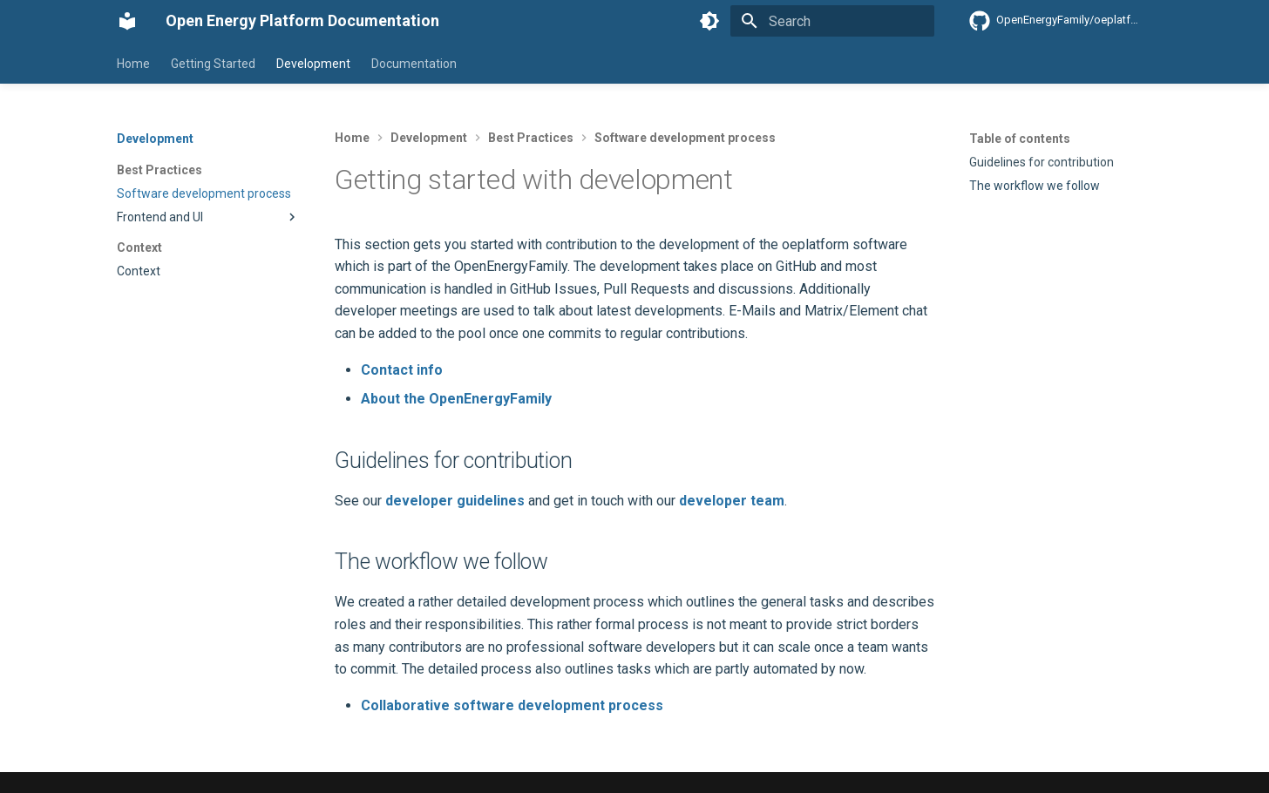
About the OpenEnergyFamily (456, 398)
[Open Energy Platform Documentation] (127, 20)
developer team (731, 500)
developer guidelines (455, 500)
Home (133, 64)
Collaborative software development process (512, 705)
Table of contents (1019, 139)
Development (313, 64)
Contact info (402, 370)
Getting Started (213, 64)
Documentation (414, 64)
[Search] (832, 21)
